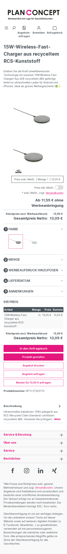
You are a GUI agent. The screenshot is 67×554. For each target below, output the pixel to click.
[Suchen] (14, 28)
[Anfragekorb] (54, 30)
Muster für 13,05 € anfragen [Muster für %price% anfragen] (33, 382)
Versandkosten (54, 192)
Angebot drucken (33, 365)
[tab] (33, 412)
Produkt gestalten (33, 356)
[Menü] (6, 28)
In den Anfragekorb (33, 348)
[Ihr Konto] (39, 30)
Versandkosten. (44, 487)
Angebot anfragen (33, 373)
